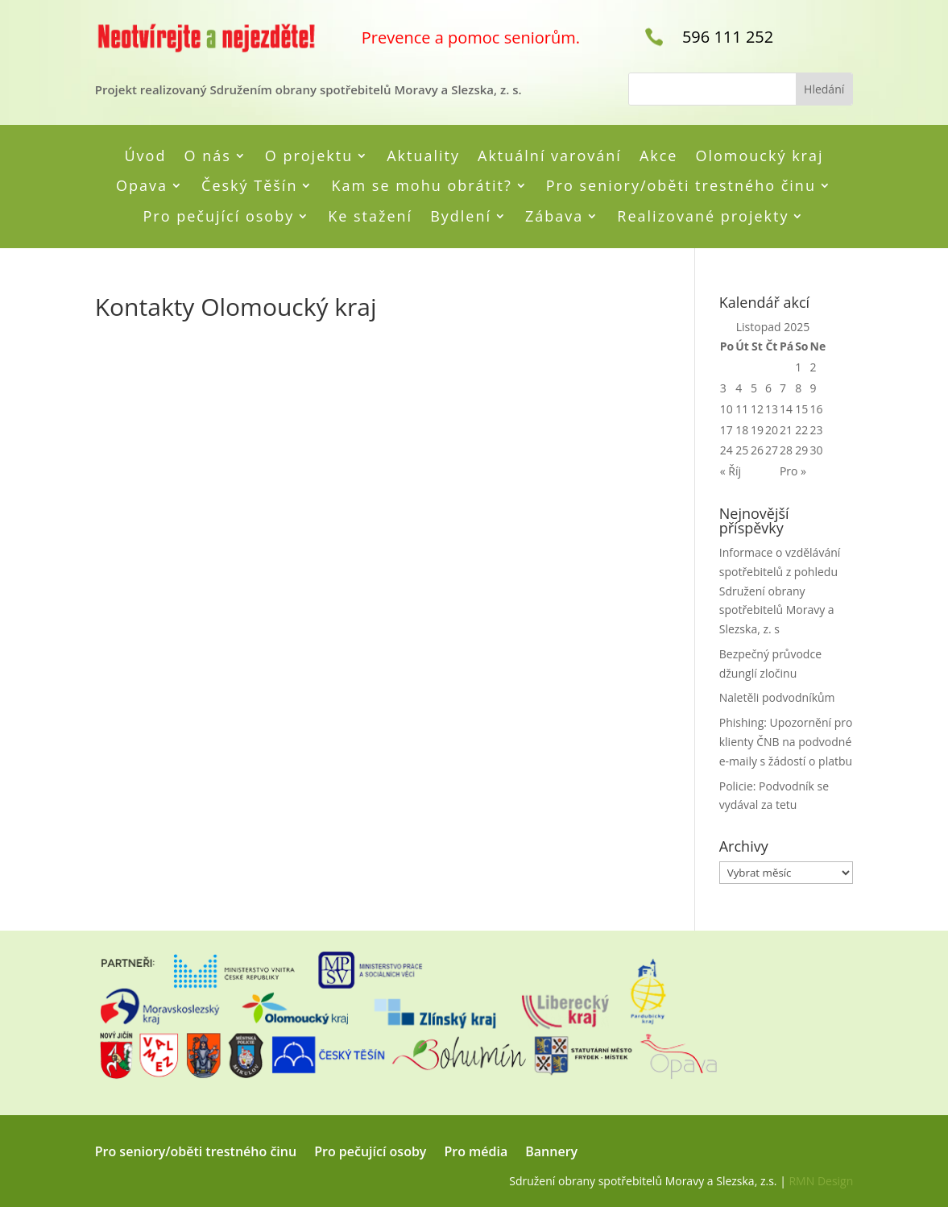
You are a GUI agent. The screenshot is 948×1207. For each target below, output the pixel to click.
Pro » (793, 471)
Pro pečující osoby (219, 217)
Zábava (554, 217)
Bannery (551, 1153)
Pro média (475, 1153)
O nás (207, 156)
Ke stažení (370, 217)
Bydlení (460, 217)
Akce (659, 156)
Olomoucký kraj (759, 156)
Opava (142, 186)
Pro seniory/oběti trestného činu (681, 186)
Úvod (145, 156)
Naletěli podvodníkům (777, 697)
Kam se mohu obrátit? (421, 186)
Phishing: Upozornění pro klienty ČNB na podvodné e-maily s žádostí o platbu (786, 742)
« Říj (730, 471)
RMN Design (821, 1180)
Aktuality (423, 156)
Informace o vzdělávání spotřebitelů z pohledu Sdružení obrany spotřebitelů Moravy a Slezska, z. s (780, 591)
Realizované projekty (703, 217)
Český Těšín (249, 186)
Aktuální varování (550, 156)
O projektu (309, 156)
